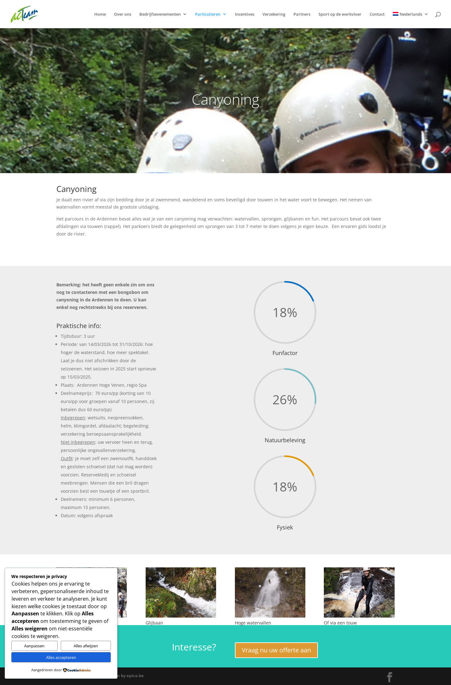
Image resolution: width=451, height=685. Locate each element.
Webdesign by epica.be (121, 675)
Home (100, 14)
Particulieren (207, 14)
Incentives (244, 14)
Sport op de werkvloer (340, 14)
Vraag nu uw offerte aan (276, 650)
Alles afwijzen (86, 646)
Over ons (122, 14)
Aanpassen (34, 646)
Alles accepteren (61, 657)
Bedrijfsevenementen (160, 14)
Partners (301, 14)
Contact (377, 14)
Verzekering (273, 14)
